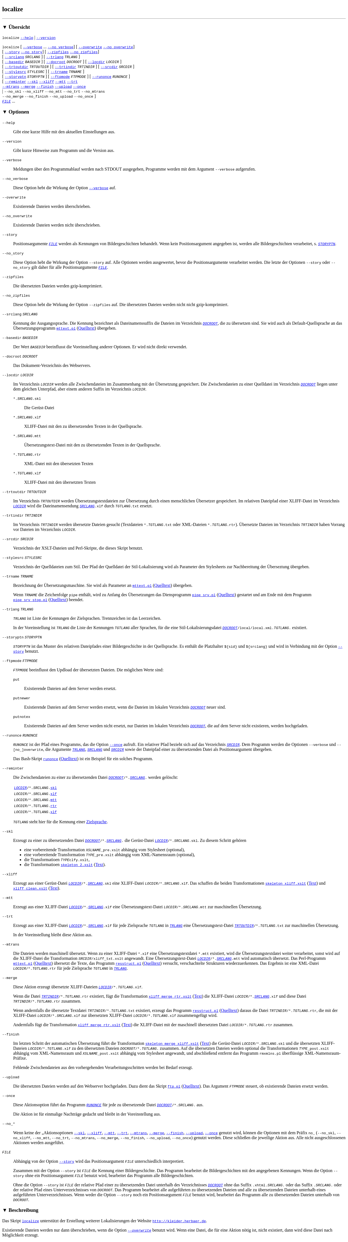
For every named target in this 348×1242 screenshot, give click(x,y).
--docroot (56, 61)
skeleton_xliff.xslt (285, 883)
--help (26, 37)
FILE (6, 101)
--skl (32, 81)
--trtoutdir (16, 66)
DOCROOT (210, 323)
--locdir (96, 61)
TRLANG (78, 749)
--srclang (14, 56)
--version (45, 37)
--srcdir (109, 66)
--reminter (15, 81)
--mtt (60, 81)
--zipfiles (58, 51)
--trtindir (65, 66)
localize (30, 1220)
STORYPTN (326, 243)
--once (79, 86)
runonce (50, 758)
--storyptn (15, 76)
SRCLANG (87, 505)
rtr (53, 805)
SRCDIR (233, 744)
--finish (44, 86)
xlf (53, 793)
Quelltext (86, 328)
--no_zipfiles (84, 51)
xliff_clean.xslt (30, 888)
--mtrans (10, 86)
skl (53, 787)
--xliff (46, 81)
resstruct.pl (129, 963)
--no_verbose (60, 46)
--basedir (14, 61)
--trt (72, 81)
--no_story (31, 51)
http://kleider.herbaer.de (179, 1220)
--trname (58, 71)
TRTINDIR (49, 996)
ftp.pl (174, 1086)
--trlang (54, 56)
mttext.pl (66, 328)
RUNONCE (93, 1104)
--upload (63, 86)
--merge (27, 86)
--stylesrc (15, 71)
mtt (53, 799)
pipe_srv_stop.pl (30, 599)
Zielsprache (96, 821)
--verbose (32, 46)
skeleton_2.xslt (77, 864)
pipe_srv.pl (204, 594)
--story (12, 51)
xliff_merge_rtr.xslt (170, 996)
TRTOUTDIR (244, 925)
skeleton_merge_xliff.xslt (172, 1043)
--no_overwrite (118, 46)
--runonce (101, 76)
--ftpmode (60, 76)
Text (99, 864)
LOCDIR (19, 505)
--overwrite (90, 46)
